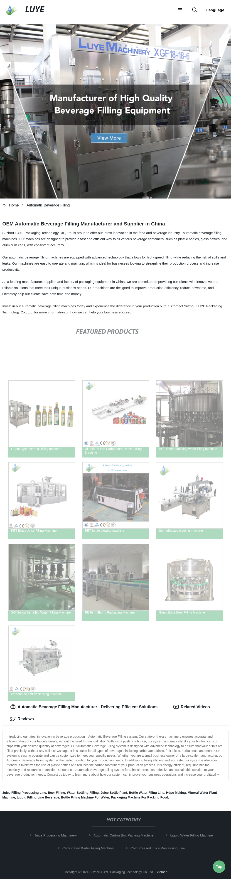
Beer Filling (56, 792)
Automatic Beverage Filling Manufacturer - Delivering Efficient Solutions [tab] (83, 707)
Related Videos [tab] (191, 707)
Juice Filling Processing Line (24, 792)
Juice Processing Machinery (58, 835)
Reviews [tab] (22, 719)
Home (14, 205)
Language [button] (215, 10)
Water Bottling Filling (83, 792)
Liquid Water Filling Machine (194, 835)
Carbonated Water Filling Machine (90, 848)
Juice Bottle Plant (114, 792)
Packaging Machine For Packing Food (139, 797)
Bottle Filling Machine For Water (85, 797)
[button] (180, 10)
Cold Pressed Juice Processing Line (160, 848)
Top (219, 867)
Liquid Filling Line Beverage (38, 797)
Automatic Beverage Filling (48, 205)
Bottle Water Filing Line (146, 792)
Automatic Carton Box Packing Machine (126, 835)
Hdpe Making (176, 792)
